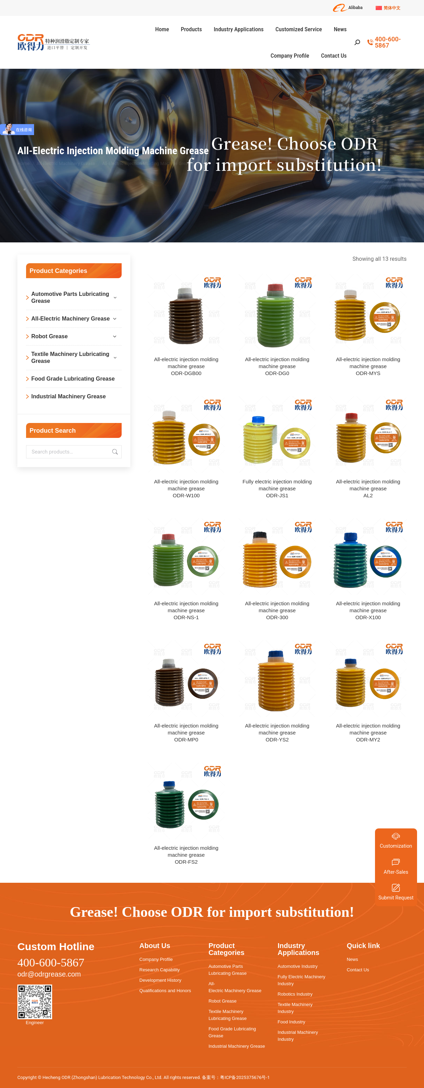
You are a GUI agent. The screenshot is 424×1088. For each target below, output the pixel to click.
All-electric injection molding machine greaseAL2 (368, 488)
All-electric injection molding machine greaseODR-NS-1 (186, 610)
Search (114, 451)
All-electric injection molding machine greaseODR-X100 (368, 610)
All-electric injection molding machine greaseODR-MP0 (186, 732)
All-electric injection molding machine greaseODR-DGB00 (186, 366)
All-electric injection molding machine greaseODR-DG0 (277, 366)
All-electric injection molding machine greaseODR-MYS (368, 366)
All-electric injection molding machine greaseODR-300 (277, 610)
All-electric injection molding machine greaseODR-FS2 (186, 855)
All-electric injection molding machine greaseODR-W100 (186, 488)
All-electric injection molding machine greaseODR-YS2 (277, 732)
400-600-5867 (384, 42)
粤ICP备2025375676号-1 (245, 1077)
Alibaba (348, 7)
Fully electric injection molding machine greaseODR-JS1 (277, 488)
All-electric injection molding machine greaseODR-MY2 (368, 732)
